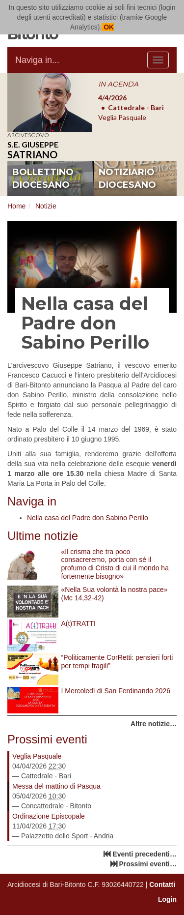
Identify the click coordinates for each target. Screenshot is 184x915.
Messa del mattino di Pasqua (56, 786)
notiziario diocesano (127, 178)
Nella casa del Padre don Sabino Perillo (87, 518)
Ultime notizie (42, 535)
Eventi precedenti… (144, 854)
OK (108, 27)
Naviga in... (37, 60)
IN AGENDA (118, 84)
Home (16, 206)
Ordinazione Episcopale (48, 816)
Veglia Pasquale (36, 756)
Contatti (162, 884)
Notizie (45, 206)
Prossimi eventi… (148, 864)
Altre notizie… (154, 724)
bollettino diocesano (43, 178)
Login (167, 899)
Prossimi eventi (47, 739)
